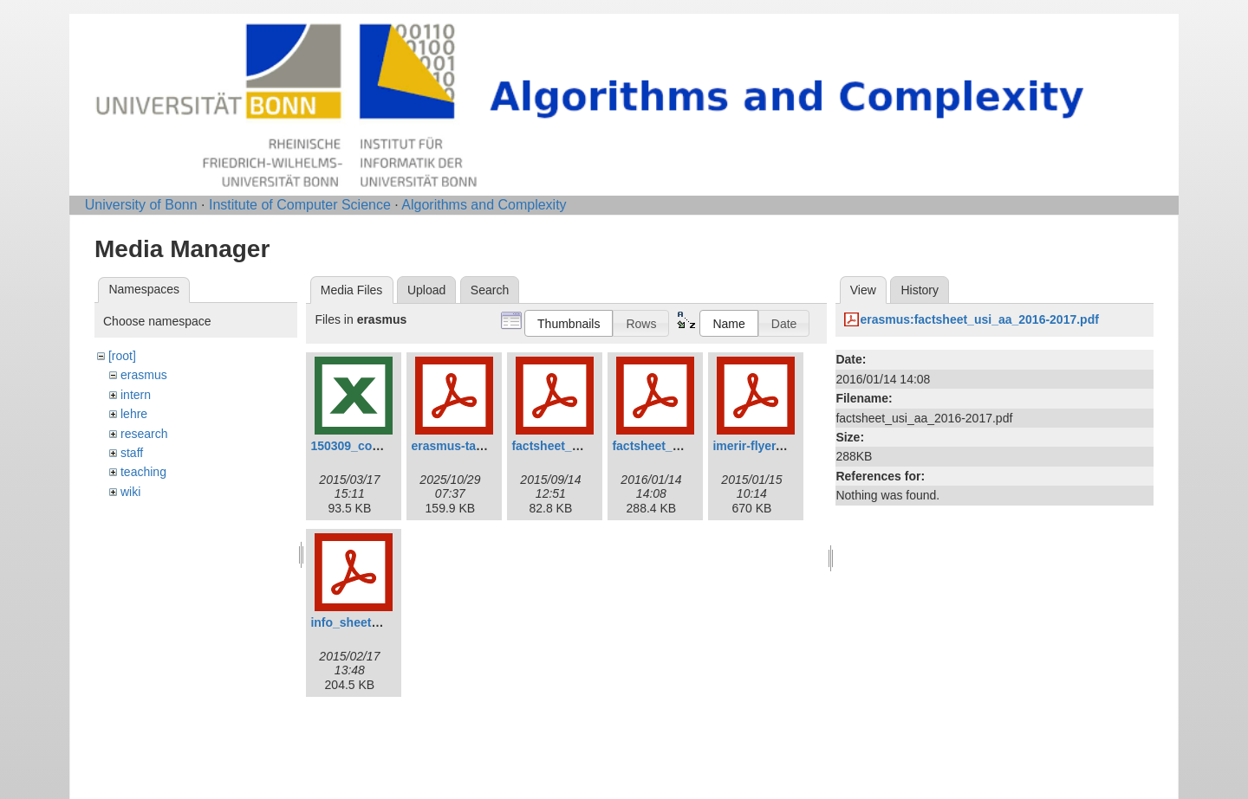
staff (131, 453)
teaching (143, 472)
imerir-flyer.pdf (754, 446)
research (143, 434)
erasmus (143, 375)
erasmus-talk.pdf (459, 446)
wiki (130, 492)
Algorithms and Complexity (483, 204)
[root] (122, 356)
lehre (133, 414)
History (919, 290)
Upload (426, 290)
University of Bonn (141, 204)
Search (490, 290)
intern (135, 395)
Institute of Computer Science (300, 204)
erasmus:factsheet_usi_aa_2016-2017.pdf (979, 319)
